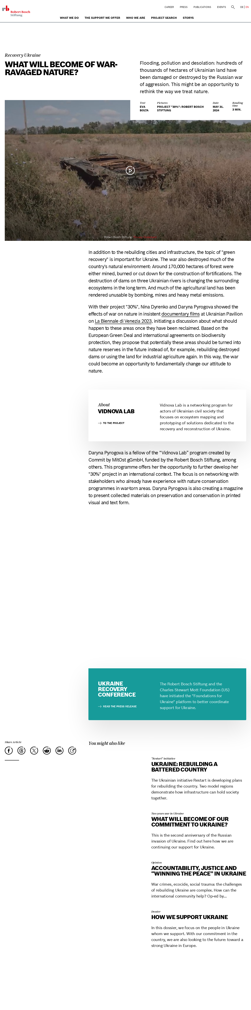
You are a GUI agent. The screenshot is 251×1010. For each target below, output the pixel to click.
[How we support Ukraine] (115, 905)
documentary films (180, 314)
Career (169, 7)
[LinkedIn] (59, 751)
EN (247, 7)
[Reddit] (47, 751)
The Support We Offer (102, 18)
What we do (69, 18)
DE (241, 7)
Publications (202, 7)
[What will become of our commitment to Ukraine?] (115, 807)
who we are (135, 18)
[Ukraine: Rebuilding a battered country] (115, 752)
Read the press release (117, 706)
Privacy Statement (145, 237)
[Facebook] (9, 751)
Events (221, 7)
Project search (164, 18)
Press (184, 7)
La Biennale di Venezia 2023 (123, 321)
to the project (111, 423)
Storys (188, 18)
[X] (34, 751)
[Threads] (21, 751)
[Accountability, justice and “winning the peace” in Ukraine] (115, 856)
